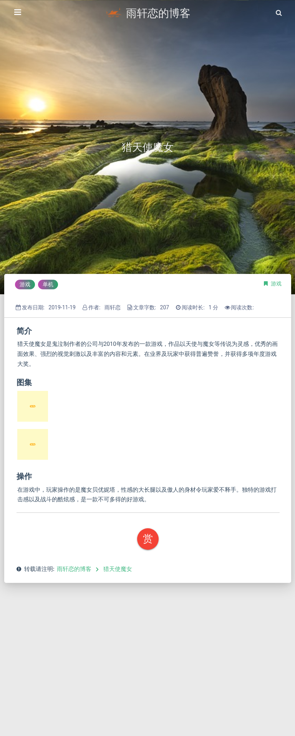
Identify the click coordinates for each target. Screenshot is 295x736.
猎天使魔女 (117, 569)
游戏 (276, 283)
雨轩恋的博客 (74, 569)
